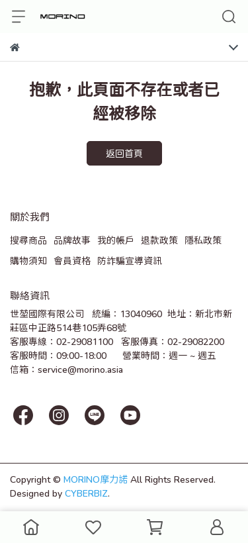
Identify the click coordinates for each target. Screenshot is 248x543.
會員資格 (72, 260)
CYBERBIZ (86, 493)
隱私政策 (203, 240)
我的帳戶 (115, 240)
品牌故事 (72, 240)
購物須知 (28, 260)
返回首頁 (124, 153)
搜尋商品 (28, 240)
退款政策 (159, 240)
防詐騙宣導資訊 (129, 260)
